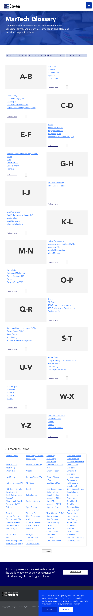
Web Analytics (12, 529)
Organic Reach (52, 471)
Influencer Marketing (57, 186)
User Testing (53, 367)
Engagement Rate (55, 131)
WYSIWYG (11, 396)
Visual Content (54, 364)
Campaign (11, 102)
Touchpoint (71, 513)
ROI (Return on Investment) (59, 305)
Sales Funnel (12, 334)
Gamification (12, 163)
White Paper (12, 387)
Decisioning (12, 96)
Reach (50, 299)
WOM (49, 526)
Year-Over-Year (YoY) (56, 416)
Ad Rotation (53, 79)
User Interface (52, 516)
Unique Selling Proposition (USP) (62, 361)
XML (8, 538)
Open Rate (11, 270)
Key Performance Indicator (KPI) (20, 215)
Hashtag (10, 169)
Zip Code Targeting (14, 544)
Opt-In (9, 279)
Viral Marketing (52, 522)
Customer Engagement (17, 99)
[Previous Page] (46, 551)
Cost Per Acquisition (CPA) (18, 105)
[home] (11, 5)
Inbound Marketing (56, 183)
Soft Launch (11, 507)
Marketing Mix (54, 247)
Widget (10, 399)
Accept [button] (66, 610)
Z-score (51, 422)
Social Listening (33, 501)
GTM (9, 160)
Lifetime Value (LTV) (15, 224)
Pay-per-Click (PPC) (15, 282)
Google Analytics (14, 166)
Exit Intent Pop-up (55, 128)
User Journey (72, 516)
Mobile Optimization (56, 250)
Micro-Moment (54, 253)
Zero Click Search (55, 428)
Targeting (10, 513)
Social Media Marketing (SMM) (20, 341)
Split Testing (12, 337)
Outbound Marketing (16, 273)
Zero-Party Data (54, 419)
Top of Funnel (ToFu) (15, 331)
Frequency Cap (54, 134)
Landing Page (13, 218)
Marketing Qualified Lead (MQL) (61, 244)
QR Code (52, 302)
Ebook (50, 125)
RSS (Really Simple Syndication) (61, 308)
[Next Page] (67, 87)
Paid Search (11, 477)
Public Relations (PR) (15, 276)
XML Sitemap (32, 538)
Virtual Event (53, 357)
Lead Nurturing (13, 221)
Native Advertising (56, 241)
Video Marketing (33, 522)
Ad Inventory (53, 73)
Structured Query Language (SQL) (21, 328)
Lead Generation (14, 212)
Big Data (51, 76)
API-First (51, 70)
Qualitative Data (55, 311)
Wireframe (50, 535)
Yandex (51, 425)
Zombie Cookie (32, 544)
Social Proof (72, 501)
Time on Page (32, 513)
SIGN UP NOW (75, 572)
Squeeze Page (52, 507)
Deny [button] (49, 610)
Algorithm (52, 67)
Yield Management (14, 541)
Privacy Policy (56, 604)
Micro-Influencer (74, 456)
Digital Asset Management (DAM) (21, 108)
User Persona (52, 519)
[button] (89, 5)
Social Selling (72, 504)
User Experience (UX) (57, 370)
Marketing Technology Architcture (51, 459)
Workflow (11, 390)
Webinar (10, 393)
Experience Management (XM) (61, 137)
